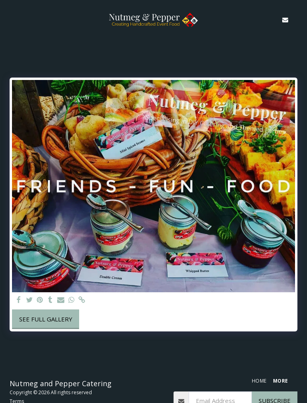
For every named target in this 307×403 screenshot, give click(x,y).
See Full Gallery (45, 319)
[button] (9, 19)
